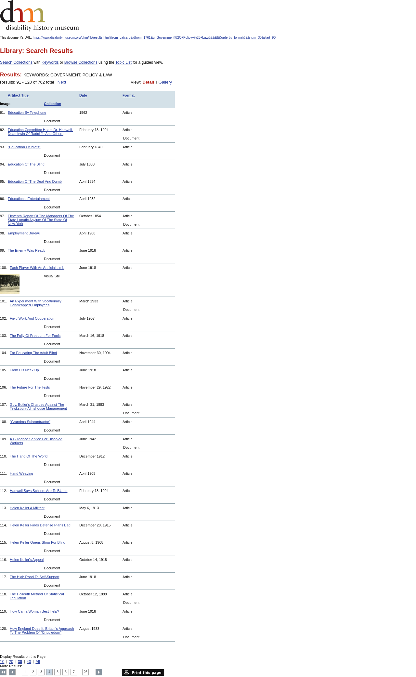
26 (85, 672)
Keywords (50, 62)
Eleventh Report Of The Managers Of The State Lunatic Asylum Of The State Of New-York (41, 220)
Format (129, 95)
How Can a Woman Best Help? (34, 611)
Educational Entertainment (29, 199)
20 (11, 661)
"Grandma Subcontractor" (30, 422)
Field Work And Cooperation (32, 318)
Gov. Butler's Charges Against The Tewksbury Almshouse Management (38, 406)
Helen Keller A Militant (27, 508)
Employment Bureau (24, 233)
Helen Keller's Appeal (27, 560)
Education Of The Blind (26, 164)
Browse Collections (81, 62)
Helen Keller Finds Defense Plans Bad (40, 525)
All (37, 661)
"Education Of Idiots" (24, 147)
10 (2, 661)
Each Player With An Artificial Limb (37, 268)
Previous (12, 672)
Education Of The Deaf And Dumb (35, 181)
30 (20, 661)
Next (62, 82)
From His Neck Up (24, 370)
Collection (52, 104)
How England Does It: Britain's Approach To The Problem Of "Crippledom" (42, 630)
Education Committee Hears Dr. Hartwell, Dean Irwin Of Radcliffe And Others (40, 132)
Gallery (165, 82)
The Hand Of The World (28, 456)
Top (3, 672)
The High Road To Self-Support (34, 577)
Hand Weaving (21, 473)
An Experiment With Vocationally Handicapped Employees (35, 303)
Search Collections (16, 62)
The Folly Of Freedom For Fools (35, 336)
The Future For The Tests (30, 387)
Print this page (143, 672)
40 (29, 661)
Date (83, 95)
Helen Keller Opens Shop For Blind (37, 542)
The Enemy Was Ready (27, 250)
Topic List (123, 62)
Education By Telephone (27, 112)
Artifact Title (18, 95)
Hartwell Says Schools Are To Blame (38, 491)
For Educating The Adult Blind (33, 353)
